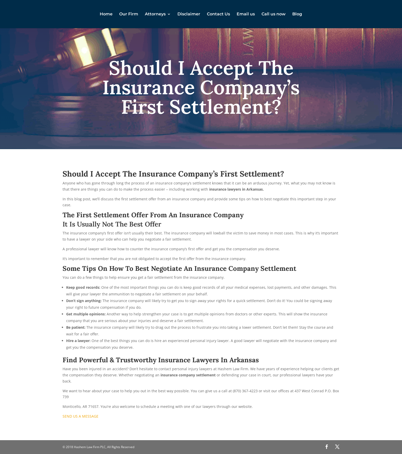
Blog (297, 14)
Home (106, 14)
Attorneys (155, 14)
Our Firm (128, 14)
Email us (246, 14)
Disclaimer (188, 14)
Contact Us (218, 14)
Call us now (274, 14)
